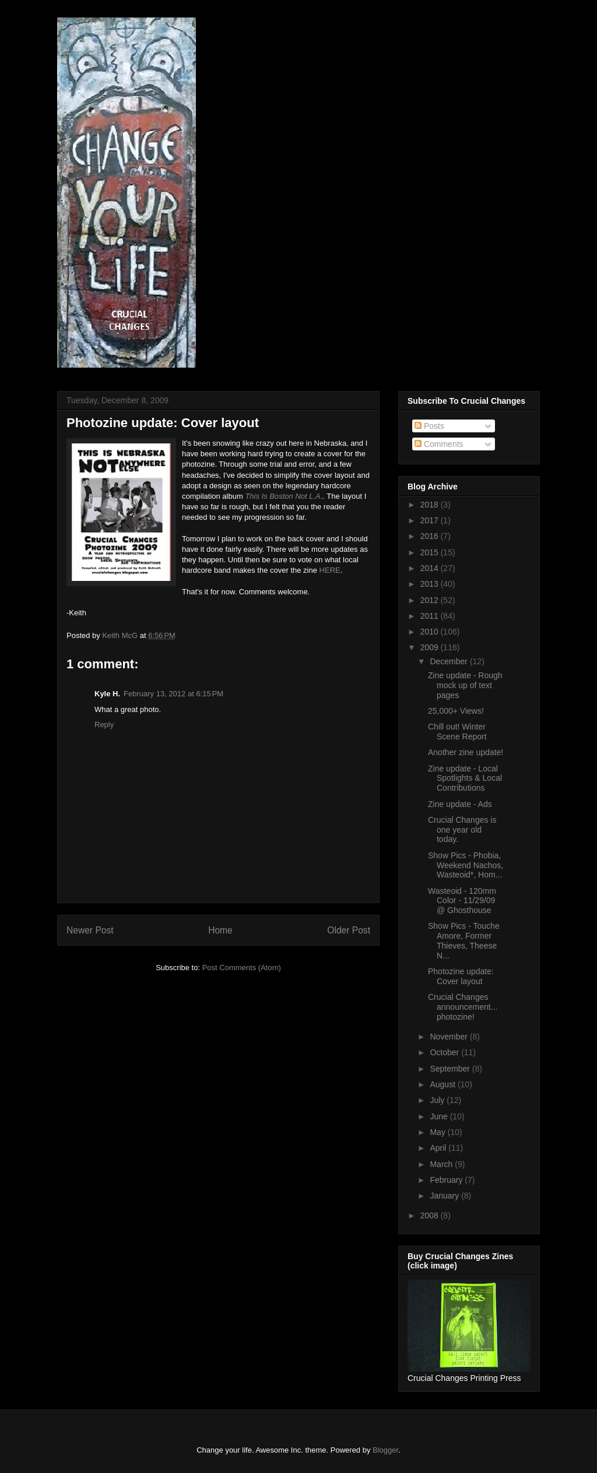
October (445, 1052)
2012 (430, 600)
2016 (430, 536)
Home (220, 930)
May (438, 1132)
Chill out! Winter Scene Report (457, 731)
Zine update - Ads (460, 804)
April (439, 1148)
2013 (430, 584)
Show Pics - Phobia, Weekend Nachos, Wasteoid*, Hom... (465, 865)
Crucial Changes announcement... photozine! (462, 1006)
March (442, 1164)
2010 (430, 631)
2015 (430, 552)
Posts (429, 426)
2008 (430, 1215)
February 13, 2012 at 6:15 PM (173, 693)
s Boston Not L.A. (293, 496)
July (438, 1100)
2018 (430, 504)
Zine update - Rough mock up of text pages (465, 685)
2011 (430, 616)
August (443, 1084)
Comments (439, 444)
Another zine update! (465, 752)
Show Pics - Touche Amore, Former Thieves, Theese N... (464, 940)
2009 (430, 647)
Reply (104, 724)
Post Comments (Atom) (241, 967)
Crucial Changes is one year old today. (462, 829)
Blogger (385, 1450)
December (449, 661)
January (445, 1195)
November (449, 1036)
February (447, 1180)
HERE (329, 570)
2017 (430, 520)
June (439, 1116)
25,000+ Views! (456, 711)
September (451, 1068)
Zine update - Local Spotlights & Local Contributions (465, 778)
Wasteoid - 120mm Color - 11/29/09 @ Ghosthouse (462, 900)
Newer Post (90, 930)
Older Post (348, 930)
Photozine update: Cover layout (461, 976)
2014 (430, 568)
